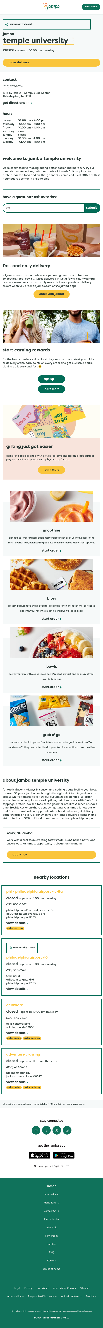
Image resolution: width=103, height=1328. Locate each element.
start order (91, 7)
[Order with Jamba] (51, 294)
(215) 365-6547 (16, 970)
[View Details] (17, 923)
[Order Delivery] (51, 63)
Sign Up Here (61, 1166)
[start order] (52, 551)
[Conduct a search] (43, 208)
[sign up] (51, 379)
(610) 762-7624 (13, 86)
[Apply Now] (51, 855)
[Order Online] (14, 1038)
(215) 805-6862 (16, 904)
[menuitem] (51, 1194)
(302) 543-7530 (16, 1018)
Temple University (38, 41)
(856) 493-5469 (16, 1067)
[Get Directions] (17, 103)
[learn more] (51, 389)
